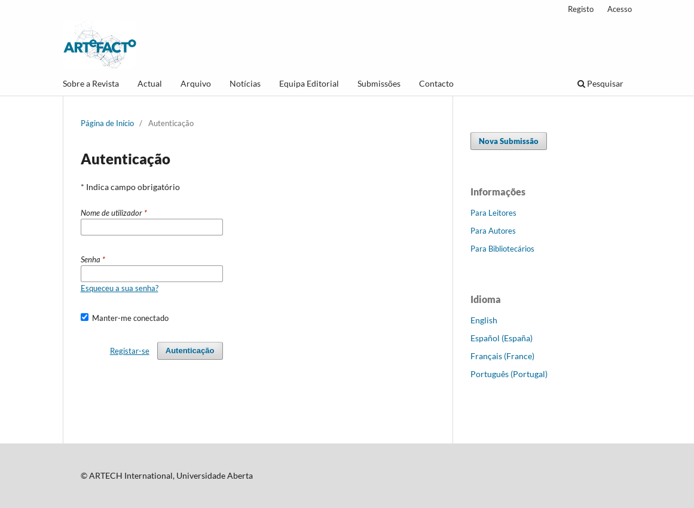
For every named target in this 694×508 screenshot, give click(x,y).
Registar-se (129, 351)
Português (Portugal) (509, 374)
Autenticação (190, 350)
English (483, 320)
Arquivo (196, 83)
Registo (581, 9)
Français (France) (502, 356)
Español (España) (501, 338)
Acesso (619, 9)
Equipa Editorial (309, 83)
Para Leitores (493, 213)
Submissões (378, 83)
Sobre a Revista (91, 83)
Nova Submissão (509, 141)
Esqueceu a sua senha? (119, 288)
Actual (149, 83)
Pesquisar (600, 83)
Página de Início (107, 123)
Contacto (436, 83)
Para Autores (493, 230)
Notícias (245, 83)
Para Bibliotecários (502, 248)
